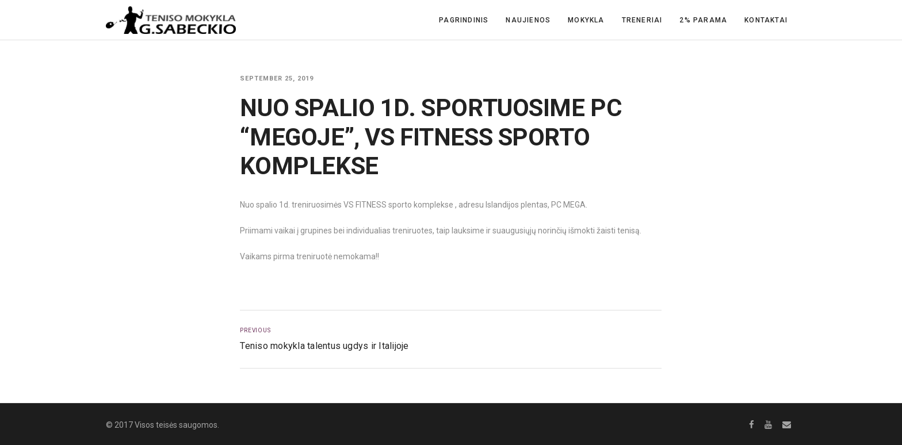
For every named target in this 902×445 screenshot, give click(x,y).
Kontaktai (766, 20)
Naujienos (528, 20)
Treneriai (642, 20)
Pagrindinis (463, 20)
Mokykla (586, 20)
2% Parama (703, 20)
